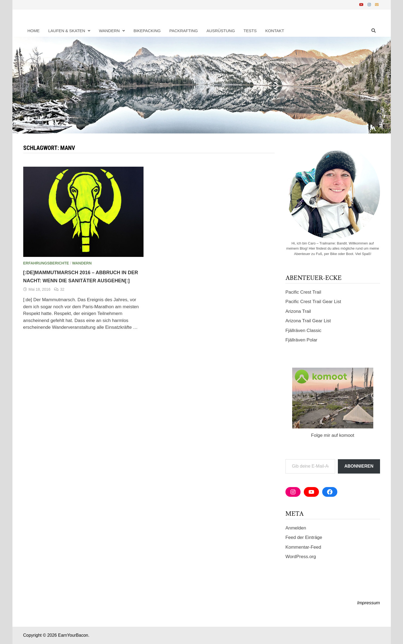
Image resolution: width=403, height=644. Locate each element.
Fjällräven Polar (301, 340)
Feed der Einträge (303, 537)
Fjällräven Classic (303, 330)
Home (34, 30)
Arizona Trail (298, 311)
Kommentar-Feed (303, 547)
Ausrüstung (221, 30)
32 (62, 289)
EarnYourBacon (73, 635)
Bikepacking (147, 30)
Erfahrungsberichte (46, 263)
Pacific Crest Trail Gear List (313, 301)
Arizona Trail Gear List (308, 320)
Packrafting (183, 30)
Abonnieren (359, 466)
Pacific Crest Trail (303, 292)
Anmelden (295, 528)
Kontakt (274, 30)
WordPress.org (300, 556)
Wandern (109, 30)
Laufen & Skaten (66, 30)
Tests (250, 30)
